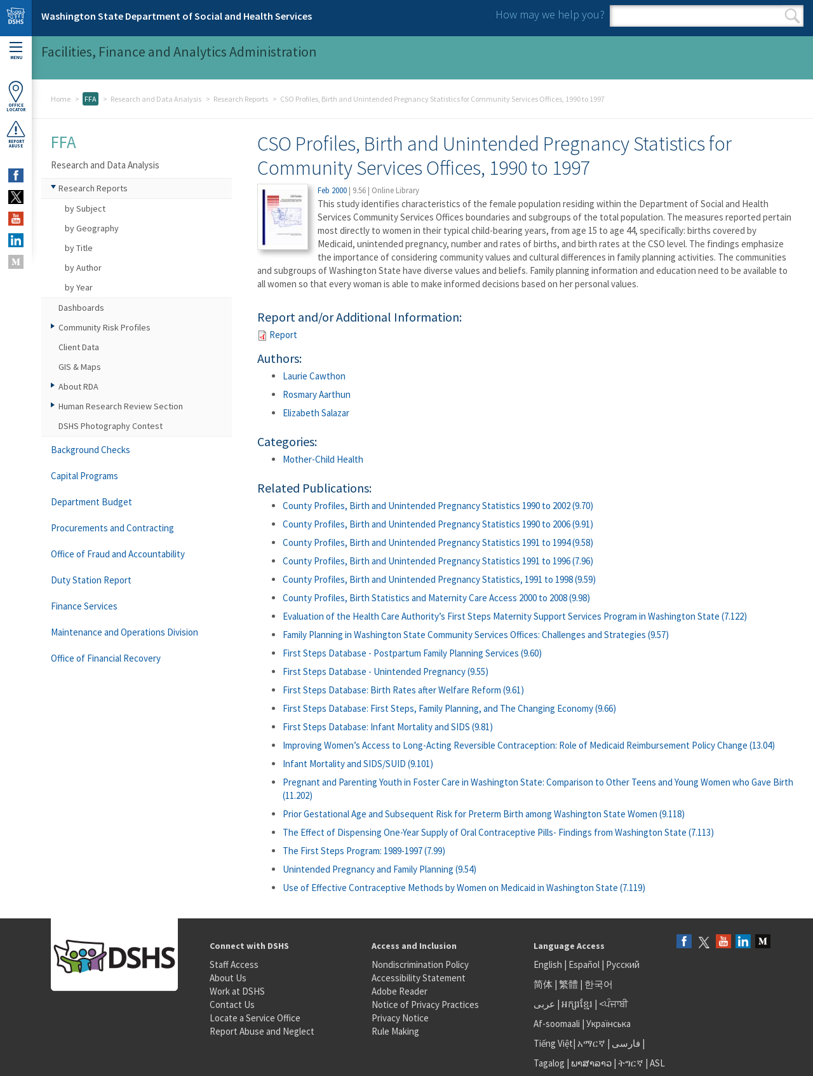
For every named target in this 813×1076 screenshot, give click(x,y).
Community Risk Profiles (104, 327)
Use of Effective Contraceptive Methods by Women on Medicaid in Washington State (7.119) (464, 888)
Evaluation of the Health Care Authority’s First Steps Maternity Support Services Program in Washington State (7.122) (515, 616)
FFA (90, 99)
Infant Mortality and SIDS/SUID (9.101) (358, 764)
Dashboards (81, 307)
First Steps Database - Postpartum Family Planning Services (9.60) (412, 653)
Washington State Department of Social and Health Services (176, 16)
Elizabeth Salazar (316, 413)
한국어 (598, 984)
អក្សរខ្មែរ (577, 1004)
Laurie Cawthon (314, 376)
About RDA (78, 386)
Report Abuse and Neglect (262, 1031)
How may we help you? (550, 14)
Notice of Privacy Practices (425, 1004)
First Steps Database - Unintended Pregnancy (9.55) (385, 671)
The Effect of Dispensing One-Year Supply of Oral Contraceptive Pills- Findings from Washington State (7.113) (498, 832)
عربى (544, 1004)
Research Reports (240, 99)
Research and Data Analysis (156, 99)
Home (61, 99)
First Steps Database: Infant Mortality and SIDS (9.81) (388, 727)
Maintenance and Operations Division (124, 632)
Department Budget (91, 502)
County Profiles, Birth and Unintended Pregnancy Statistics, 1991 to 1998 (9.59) (439, 579)
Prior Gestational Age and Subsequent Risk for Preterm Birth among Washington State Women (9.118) (484, 814)
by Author (83, 267)
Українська (608, 1024)
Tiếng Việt (553, 1043)
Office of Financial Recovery (106, 658)
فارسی (625, 1043)
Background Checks (90, 450)
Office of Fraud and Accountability (118, 554)
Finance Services (84, 606)
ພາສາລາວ (591, 1063)
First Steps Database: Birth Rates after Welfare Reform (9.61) (403, 690)
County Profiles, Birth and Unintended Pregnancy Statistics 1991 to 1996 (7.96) (438, 561)
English (549, 964)
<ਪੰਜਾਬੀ (613, 1004)
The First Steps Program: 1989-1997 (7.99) (364, 851)
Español (584, 964)
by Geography (92, 228)
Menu (16, 51)
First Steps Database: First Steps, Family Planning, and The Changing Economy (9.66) (449, 708)
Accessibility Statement (419, 978)
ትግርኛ (630, 1063)
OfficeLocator (15, 96)
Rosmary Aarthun (317, 394)
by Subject (85, 208)
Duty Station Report (91, 580)
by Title (79, 248)
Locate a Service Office (255, 1018)
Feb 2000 (332, 190)
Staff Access (234, 964)
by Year (79, 287)
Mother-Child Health (323, 459)
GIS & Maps (79, 366)
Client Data (78, 347)
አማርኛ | (593, 1043)
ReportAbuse (15, 134)
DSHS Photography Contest (110, 426)
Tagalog (549, 1063)
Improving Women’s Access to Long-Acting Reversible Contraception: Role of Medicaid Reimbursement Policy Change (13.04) (529, 745)
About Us (228, 978)
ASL (657, 1063)
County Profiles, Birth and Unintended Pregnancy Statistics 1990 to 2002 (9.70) (438, 506)
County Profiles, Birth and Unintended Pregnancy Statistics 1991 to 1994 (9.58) (438, 542)
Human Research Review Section (120, 406)
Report (283, 335)
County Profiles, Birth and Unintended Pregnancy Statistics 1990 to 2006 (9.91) (438, 524)
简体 (543, 984)
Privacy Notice (400, 1018)
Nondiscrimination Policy (420, 964)
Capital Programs (84, 476)
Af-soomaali (557, 1024)
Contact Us (232, 1004)
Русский (623, 964)
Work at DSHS (237, 991)
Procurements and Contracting (112, 528)
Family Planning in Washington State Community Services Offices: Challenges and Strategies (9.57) (476, 635)
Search (792, 16)
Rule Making (395, 1031)
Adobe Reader (399, 991)
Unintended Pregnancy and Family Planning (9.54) (379, 869)
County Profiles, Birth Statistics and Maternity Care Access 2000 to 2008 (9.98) (436, 598)
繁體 (569, 984)
